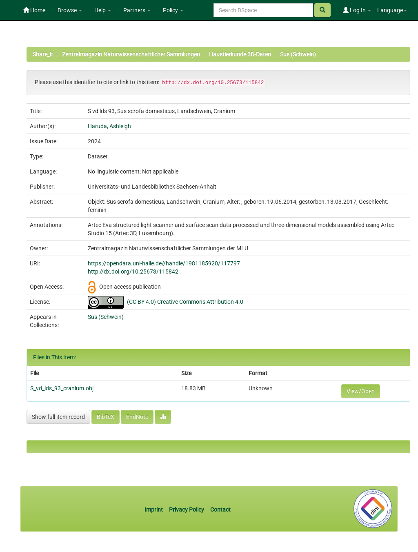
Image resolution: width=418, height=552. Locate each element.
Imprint (154, 509)
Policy (173, 10)
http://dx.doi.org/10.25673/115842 (133, 271)
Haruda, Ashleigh (109, 126)
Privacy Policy (186, 509)
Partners (137, 10)
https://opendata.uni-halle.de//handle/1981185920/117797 (164, 263)
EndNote (137, 417)
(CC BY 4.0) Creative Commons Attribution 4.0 (185, 301)
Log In (357, 10)
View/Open (361, 391)
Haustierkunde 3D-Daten (240, 54)
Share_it (43, 54)
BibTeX (105, 417)
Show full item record (58, 417)
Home (34, 10)
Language (392, 10)
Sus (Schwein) (298, 54)
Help (102, 10)
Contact (220, 509)
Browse (70, 10)
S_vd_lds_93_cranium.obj (61, 388)
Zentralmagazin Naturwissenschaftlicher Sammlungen (131, 54)
